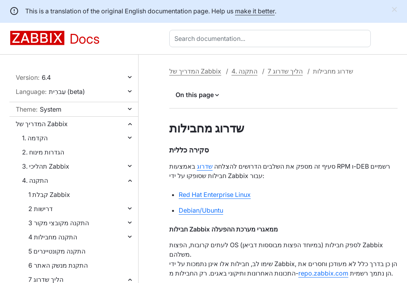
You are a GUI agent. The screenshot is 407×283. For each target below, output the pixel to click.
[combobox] (271, 38)
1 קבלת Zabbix (49, 194)
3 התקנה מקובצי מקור (58, 223)
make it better (255, 11)
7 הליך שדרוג (285, 71)
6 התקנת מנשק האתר (58, 265)
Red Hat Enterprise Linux (215, 194)
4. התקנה (35, 180)
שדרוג (205, 166)
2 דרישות (40, 209)
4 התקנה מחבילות (52, 237)
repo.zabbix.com (323, 273)
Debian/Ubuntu (201, 210)
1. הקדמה (35, 138)
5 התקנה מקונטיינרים (56, 251)
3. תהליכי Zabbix (45, 166)
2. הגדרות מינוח (43, 152)
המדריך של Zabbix (42, 124)
